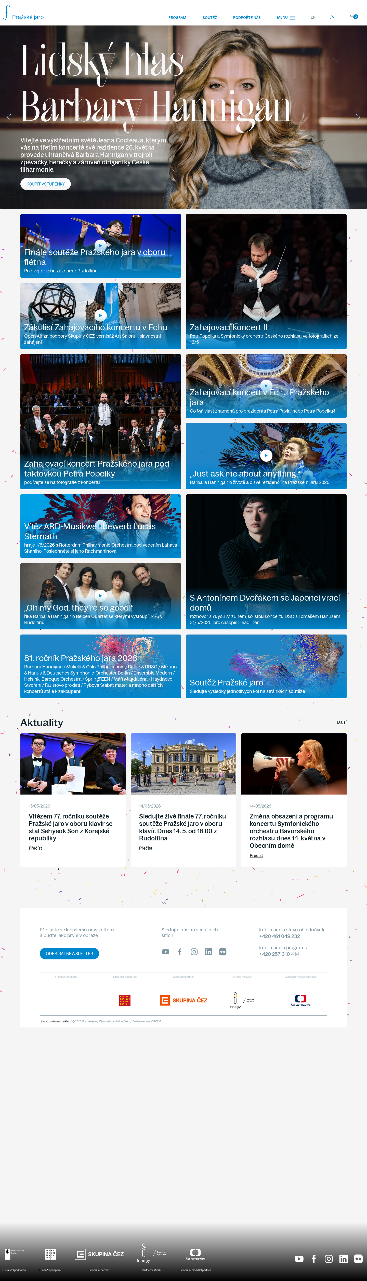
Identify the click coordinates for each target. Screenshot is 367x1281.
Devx (127, 1021)
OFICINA (156, 1021)
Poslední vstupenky (48, 180)
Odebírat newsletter (69, 953)
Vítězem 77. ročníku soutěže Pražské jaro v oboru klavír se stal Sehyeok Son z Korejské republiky (71, 827)
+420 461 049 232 (279, 936)
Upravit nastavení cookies (55, 1021)
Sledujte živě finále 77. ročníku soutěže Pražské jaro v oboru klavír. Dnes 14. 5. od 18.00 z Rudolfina (182, 827)
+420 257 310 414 (279, 954)
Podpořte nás (247, 17)
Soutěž (210, 17)
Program (177, 17)
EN (313, 17)
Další (342, 722)
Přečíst (35, 848)
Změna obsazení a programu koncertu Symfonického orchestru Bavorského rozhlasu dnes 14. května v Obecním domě (291, 830)
